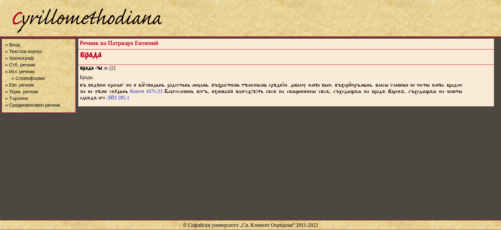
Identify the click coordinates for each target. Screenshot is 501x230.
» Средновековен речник (32, 105)
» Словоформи (28, 78)
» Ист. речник (20, 71)
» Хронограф (19, 58)
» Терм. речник (21, 91)
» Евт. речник (19, 85)
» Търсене (16, 98)
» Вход (12, 44)
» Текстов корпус (23, 51)
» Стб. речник (20, 64)
